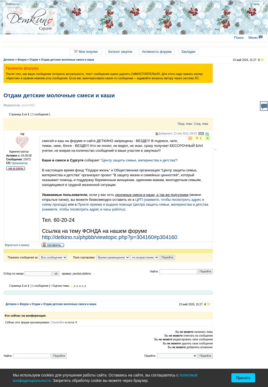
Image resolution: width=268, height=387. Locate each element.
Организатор (20, 163)
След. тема (201, 123)
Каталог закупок (120, 52)
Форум (21, 59)
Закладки (188, 52)
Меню (255, 38)
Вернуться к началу (17, 245)
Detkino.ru (12, 4)
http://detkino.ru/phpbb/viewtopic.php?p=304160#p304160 (109, 237)
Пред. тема (185, 123)
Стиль (255, 4)
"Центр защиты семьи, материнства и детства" (139, 160)
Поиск (239, 38)
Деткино (9, 59)
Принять (243, 378)
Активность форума (156, 52)
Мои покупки (85, 52)
